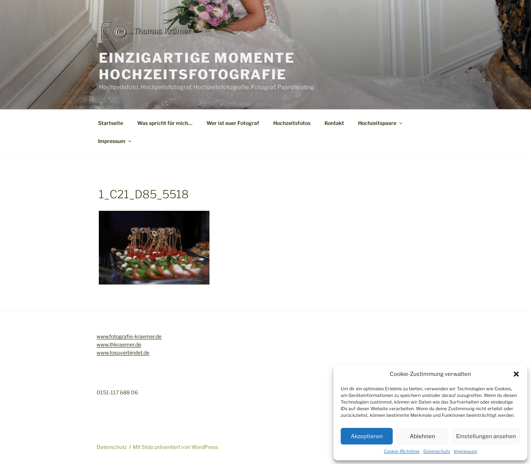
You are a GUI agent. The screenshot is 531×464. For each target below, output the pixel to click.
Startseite (110, 123)
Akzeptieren (367, 436)
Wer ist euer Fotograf (232, 123)
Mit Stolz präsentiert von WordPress (175, 447)
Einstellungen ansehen (486, 436)
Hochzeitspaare (380, 123)
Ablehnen (422, 436)
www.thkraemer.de (119, 344)
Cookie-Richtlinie (402, 451)
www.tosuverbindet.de (123, 352)
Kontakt (334, 123)
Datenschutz (436, 451)
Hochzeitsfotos (291, 123)
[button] (516, 374)
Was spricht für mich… (164, 123)
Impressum (465, 451)
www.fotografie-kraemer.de (129, 336)
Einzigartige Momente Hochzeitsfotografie (197, 66)
